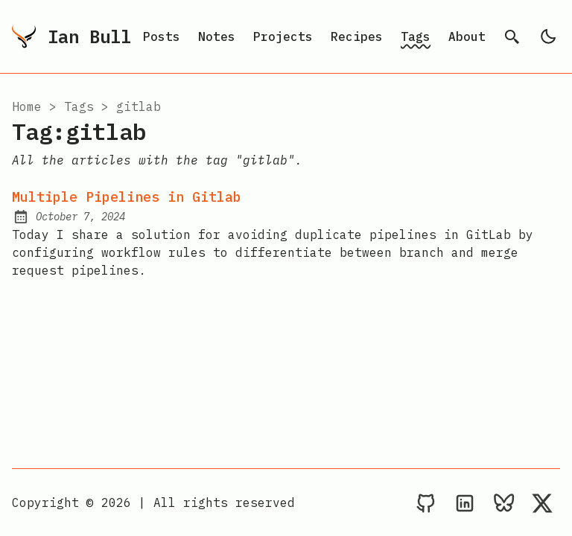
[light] (548, 36)
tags (79, 106)
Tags (415, 36)
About (467, 36)
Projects (283, 36)
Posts (161, 36)
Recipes (357, 36)
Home (27, 106)
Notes (216, 36)
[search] (512, 36)
